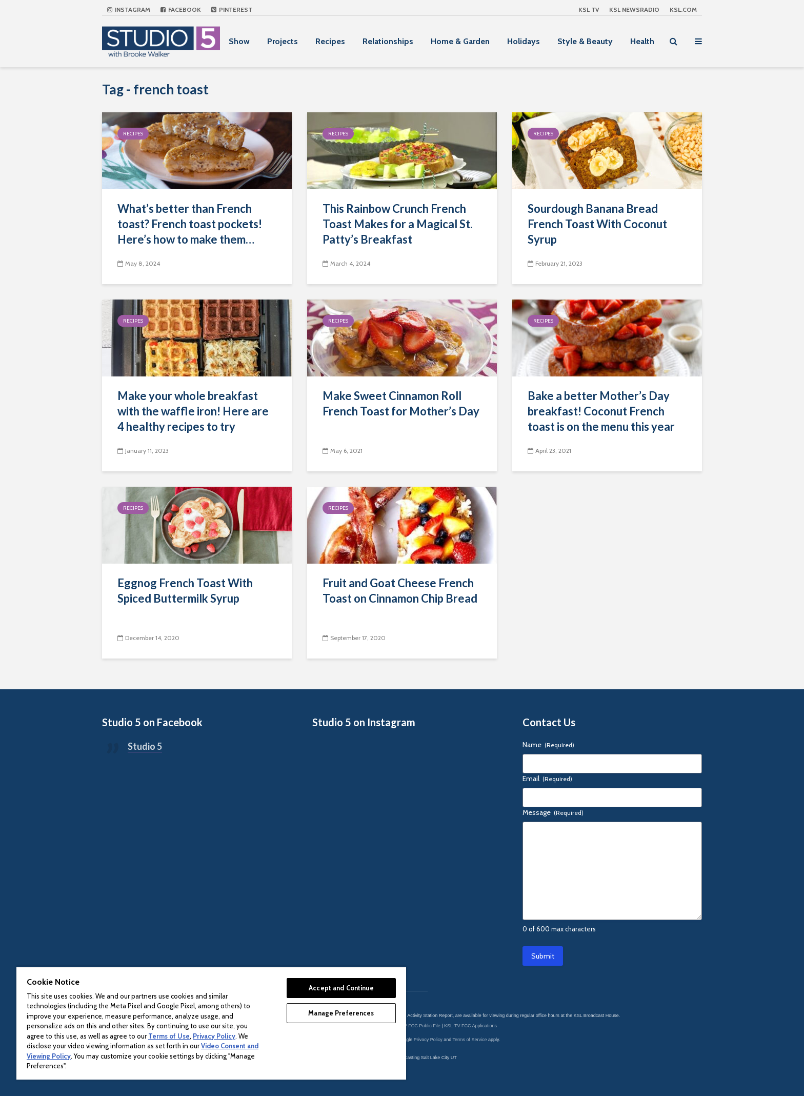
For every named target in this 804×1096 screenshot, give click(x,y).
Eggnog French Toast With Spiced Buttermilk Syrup (185, 590)
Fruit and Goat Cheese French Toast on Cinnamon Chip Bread (400, 590)
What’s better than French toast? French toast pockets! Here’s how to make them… (189, 224)
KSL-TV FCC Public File (415, 1025)
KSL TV (588, 9)
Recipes (330, 41)
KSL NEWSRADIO (634, 9)
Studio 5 (145, 746)
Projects (282, 41)
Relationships (388, 41)
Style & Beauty (585, 41)
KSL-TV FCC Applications (470, 1025)
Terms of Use (169, 1036)
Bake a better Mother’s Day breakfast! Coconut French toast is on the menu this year (601, 411)
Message (553, 812)
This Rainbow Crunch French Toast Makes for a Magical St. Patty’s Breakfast (398, 224)
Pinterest (231, 9)
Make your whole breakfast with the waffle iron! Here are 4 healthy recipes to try (193, 411)
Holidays (523, 41)
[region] (211, 1023)
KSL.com (683, 9)
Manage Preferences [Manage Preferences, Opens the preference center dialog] (341, 1013)
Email (547, 778)
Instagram (128, 9)
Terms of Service (470, 1039)
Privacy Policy (428, 1039)
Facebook (180, 9)
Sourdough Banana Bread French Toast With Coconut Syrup (597, 224)
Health (642, 41)
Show (239, 41)
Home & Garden (460, 41)
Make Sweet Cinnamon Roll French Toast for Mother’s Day (401, 403)
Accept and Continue (341, 988)
